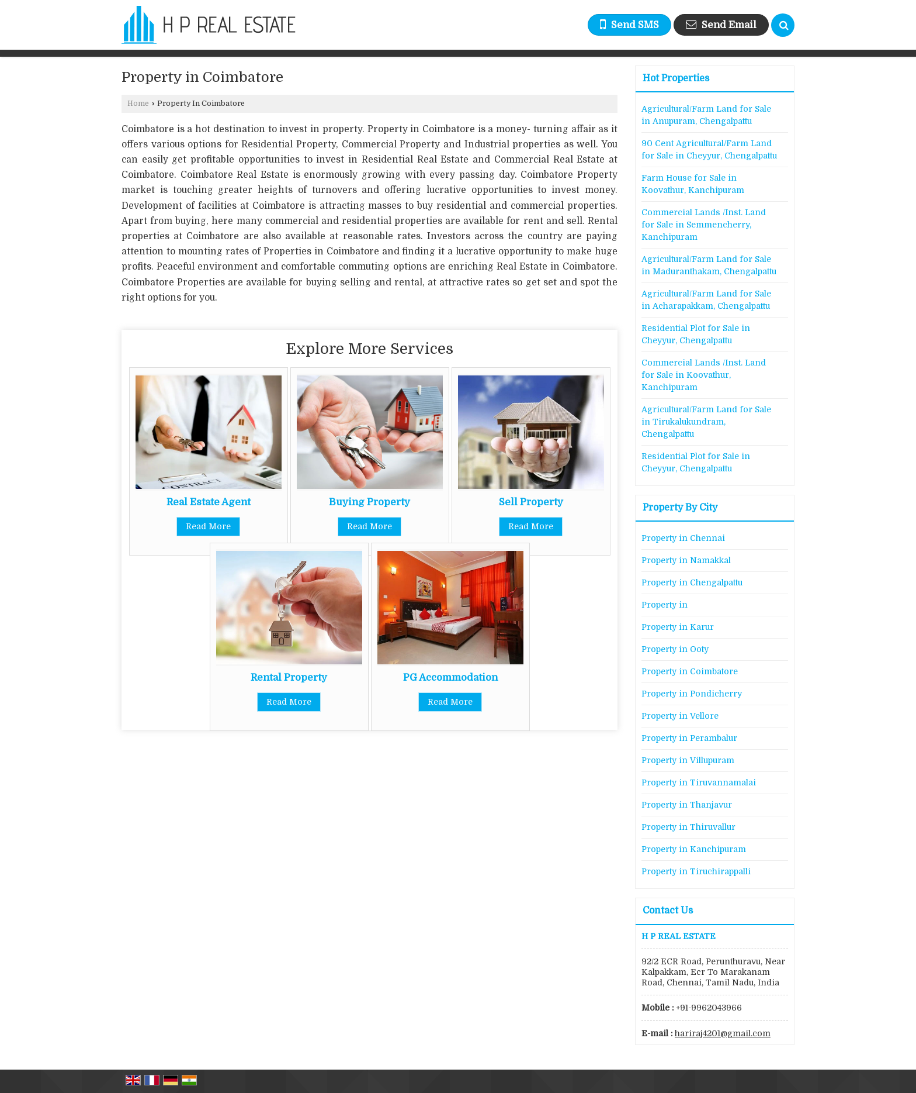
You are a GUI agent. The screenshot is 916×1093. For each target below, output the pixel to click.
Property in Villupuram (687, 760)
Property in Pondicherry (691, 693)
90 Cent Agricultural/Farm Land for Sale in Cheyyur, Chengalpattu (709, 149)
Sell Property (531, 502)
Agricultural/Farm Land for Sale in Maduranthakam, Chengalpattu (708, 265)
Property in (664, 604)
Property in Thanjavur (686, 804)
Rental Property (289, 677)
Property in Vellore (680, 715)
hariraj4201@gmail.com (723, 1033)
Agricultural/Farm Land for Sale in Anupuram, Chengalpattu (706, 115)
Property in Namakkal (686, 560)
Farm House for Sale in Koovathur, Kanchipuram (692, 184)
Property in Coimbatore (689, 671)
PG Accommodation (450, 677)
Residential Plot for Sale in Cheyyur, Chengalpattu (695, 334)
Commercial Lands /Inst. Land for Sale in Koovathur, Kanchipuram (703, 375)
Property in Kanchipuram (693, 849)
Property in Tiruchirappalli (696, 871)
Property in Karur (677, 627)
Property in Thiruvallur (688, 827)
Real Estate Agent (208, 502)
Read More (208, 526)
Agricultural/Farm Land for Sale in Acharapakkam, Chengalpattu (706, 300)
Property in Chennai (683, 538)
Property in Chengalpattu (691, 582)
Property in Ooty (675, 649)
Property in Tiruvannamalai (698, 782)
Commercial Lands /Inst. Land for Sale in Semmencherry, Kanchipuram (703, 225)
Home (138, 103)
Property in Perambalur (689, 738)
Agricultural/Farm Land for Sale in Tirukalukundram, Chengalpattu (706, 422)
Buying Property (369, 502)
